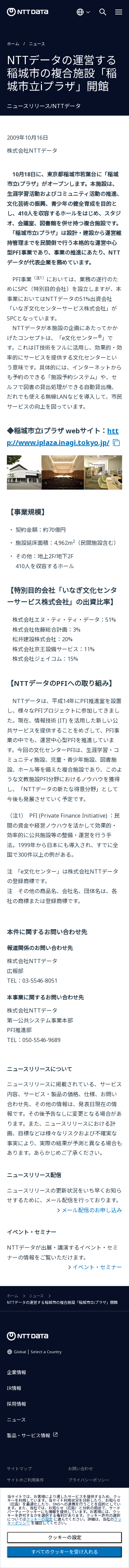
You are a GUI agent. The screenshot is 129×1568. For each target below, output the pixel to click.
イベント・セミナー (97, 1267)
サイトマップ (19, 1469)
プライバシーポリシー (88, 1480)
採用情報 (16, 1404)
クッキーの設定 (65, 1537)
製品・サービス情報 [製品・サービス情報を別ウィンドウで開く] (28, 1435)
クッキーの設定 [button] (39, 1519)
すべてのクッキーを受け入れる (64, 1552)
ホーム (13, 44)
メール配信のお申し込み (92, 1210)
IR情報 (14, 1388)
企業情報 (16, 1372)
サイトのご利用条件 (25, 1480)
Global (38, 1351)
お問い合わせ (80, 1469)
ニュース (37, 44)
